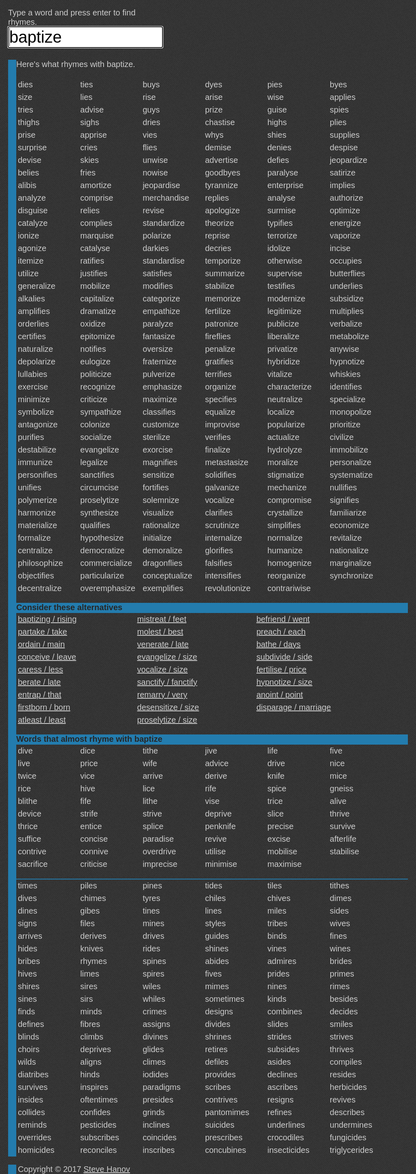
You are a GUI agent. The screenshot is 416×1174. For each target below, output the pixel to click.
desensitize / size (168, 707)
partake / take (42, 631)
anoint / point (279, 694)
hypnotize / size (284, 682)
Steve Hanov (107, 1169)
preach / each (281, 631)
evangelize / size (167, 656)
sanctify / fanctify (167, 682)
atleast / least (42, 719)
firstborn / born (44, 707)
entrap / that (39, 694)
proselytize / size (167, 719)
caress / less (40, 669)
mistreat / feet (161, 619)
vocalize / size (162, 669)
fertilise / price (281, 669)
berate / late (39, 682)
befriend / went (283, 619)
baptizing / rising (47, 619)
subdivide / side (284, 656)
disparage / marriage (293, 707)
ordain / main (41, 644)
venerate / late (163, 644)
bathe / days (278, 644)
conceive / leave (47, 656)
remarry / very (162, 694)
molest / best (160, 631)
